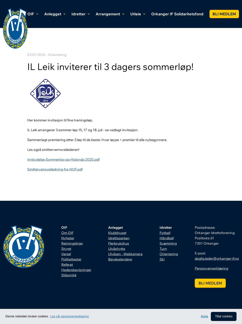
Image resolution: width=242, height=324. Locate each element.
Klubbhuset (117, 233)
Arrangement (110, 14)
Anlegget (54, 14)
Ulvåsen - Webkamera (125, 254)
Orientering (169, 254)
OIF (32, 14)
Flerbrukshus (118, 243)
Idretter (80, 14)
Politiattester (71, 259)
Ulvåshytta (116, 248)
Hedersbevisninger (76, 270)
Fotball (165, 233)
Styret (66, 248)
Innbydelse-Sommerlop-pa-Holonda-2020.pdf (63, 159)
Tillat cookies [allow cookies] (223, 316)
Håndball (167, 238)
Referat (67, 264)
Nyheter (67, 238)
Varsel (66, 254)
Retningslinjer (72, 243)
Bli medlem (224, 14)
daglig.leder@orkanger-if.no (217, 258)
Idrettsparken (119, 238)
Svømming (168, 243)
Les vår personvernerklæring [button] (69, 316)
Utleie (137, 14)
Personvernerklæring (211, 268)
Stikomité (68, 275)
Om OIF (67, 233)
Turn (163, 248)
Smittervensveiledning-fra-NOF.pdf (55, 169)
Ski (162, 259)
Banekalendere (120, 259)
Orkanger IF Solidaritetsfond (177, 14)
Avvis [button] (204, 316)
